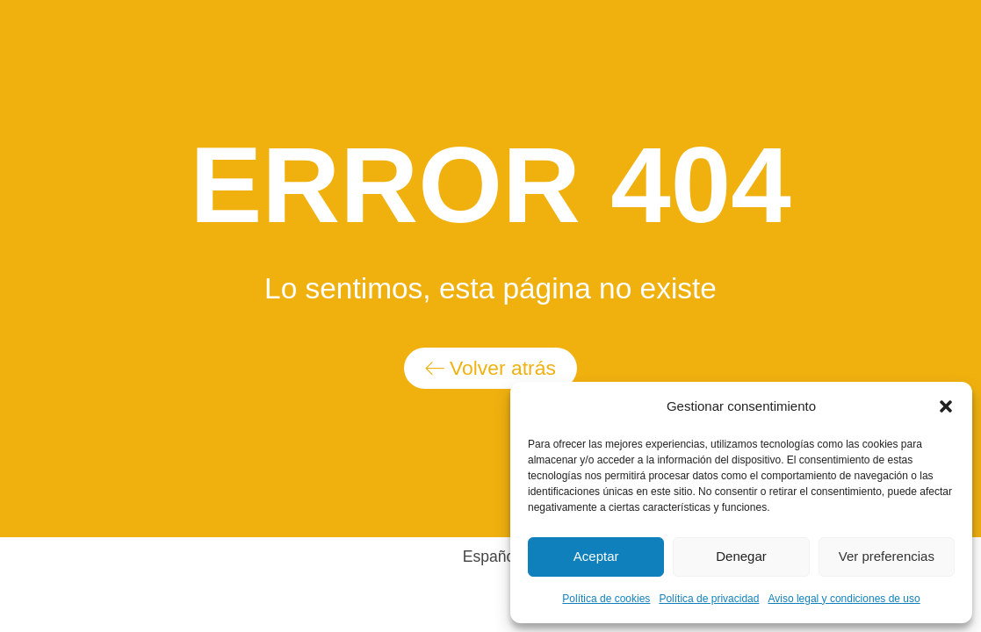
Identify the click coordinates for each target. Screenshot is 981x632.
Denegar (741, 556)
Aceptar (596, 556)
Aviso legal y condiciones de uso (844, 598)
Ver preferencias (886, 556)
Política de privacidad (709, 598)
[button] (946, 406)
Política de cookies (606, 598)
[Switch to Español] (491, 557)
